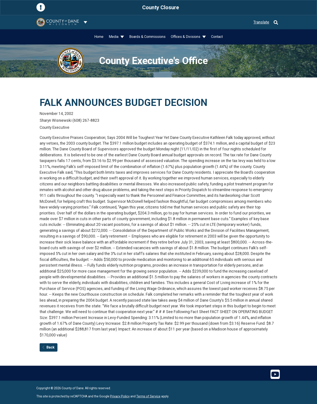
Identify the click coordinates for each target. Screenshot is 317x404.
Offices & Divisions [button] (186, 37)
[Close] (276, 7)
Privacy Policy (120, 396)
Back (48, 347)
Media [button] (114, 37)
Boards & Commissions (147, 37)
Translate (261, 22)
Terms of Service (148, 396)
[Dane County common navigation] (85, 22)
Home (98, 37)
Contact (217, 37)
